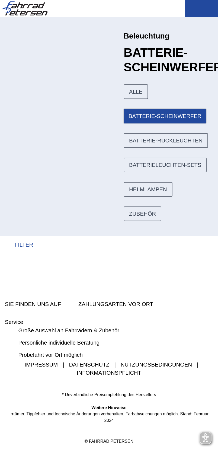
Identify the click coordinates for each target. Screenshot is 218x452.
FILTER (19, 245)
